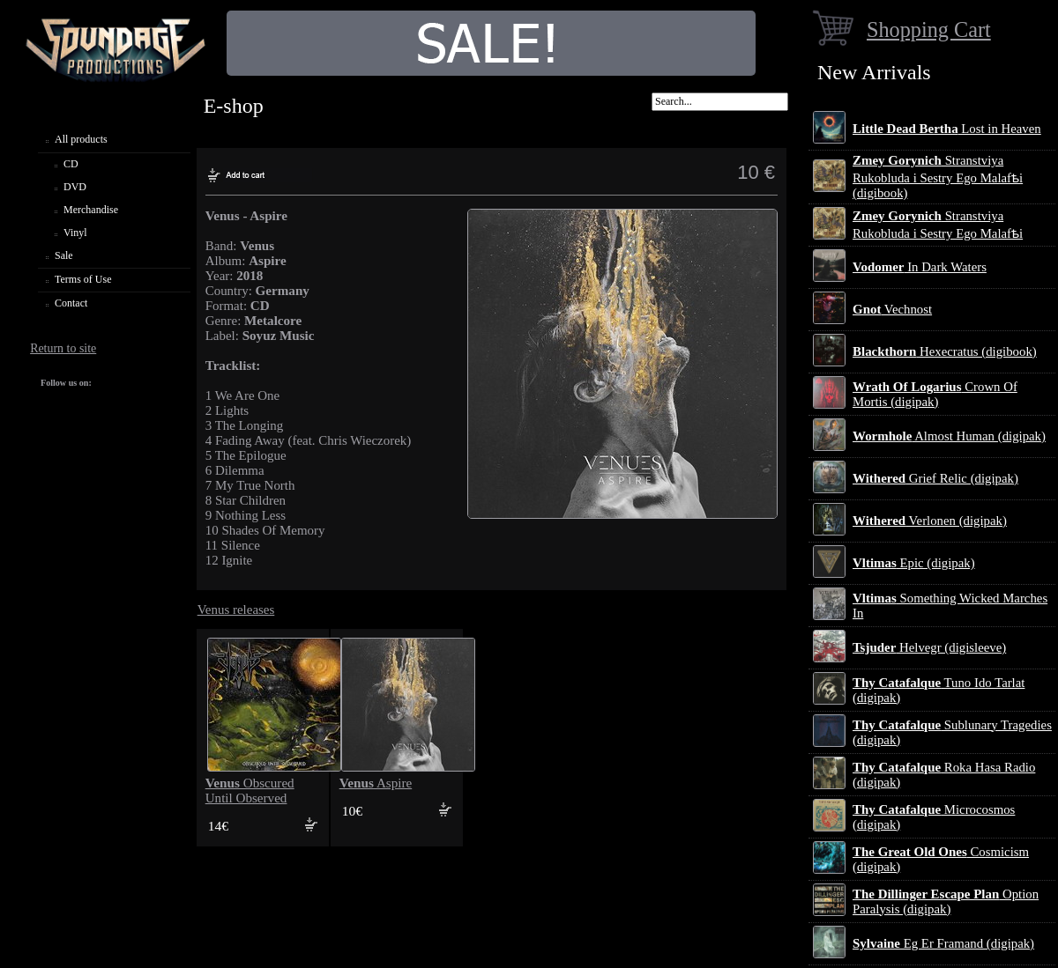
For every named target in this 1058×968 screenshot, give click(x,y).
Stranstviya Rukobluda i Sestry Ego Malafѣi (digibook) (938, 176)
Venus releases (236, 609)
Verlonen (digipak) (930, 521)
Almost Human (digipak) (949, 436)
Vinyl (75, 232)
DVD (74, 187)
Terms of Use (83, 279)
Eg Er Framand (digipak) (943, 943)
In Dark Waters (920, 267)
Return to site (63, 348)
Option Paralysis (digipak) (946, 901)
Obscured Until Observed (249, 790)
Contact (71, 303)
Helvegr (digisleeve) (929, 647)
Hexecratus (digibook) (945, 351)
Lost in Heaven (947, 129)
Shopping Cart (929, 29)
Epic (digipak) (914, 563)
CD (70, 164)
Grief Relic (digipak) (935, 478)
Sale (64, 255)
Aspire (376, 783)
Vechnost (892, 309)
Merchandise (90, 209)
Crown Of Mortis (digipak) (935, 394)
